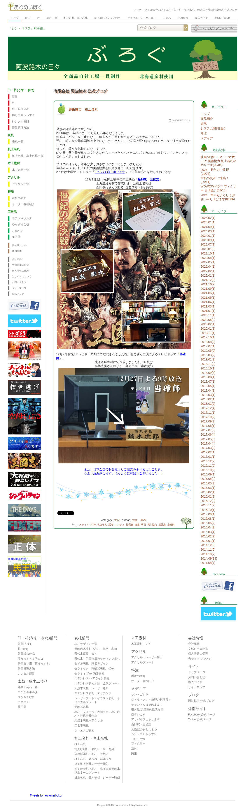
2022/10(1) (208, 253)
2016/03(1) (208, 487)
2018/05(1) (208, 386)
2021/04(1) (208, 302)
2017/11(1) (208, 412)
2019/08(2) (208, 342)
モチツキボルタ (22, 218)
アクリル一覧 (20, 183)
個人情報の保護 (20, 270)
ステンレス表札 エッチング (92, 693)
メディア (84, 524)
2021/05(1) (208, 297)
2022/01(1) (208, 275)
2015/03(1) (208, 532)
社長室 (129, 524)
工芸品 (167, 17)
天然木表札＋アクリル (88, 720)
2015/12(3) (208, 501)
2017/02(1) (208, 452)
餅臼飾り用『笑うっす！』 (35, 663)
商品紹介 (207, 118)
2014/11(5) (208, 549)
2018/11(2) (208, 364)
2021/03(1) (208, 306)
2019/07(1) (208, 346)
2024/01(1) (208, 235)
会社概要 (17, 259)
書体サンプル (19, 245)
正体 (134, 748)
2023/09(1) (208, 240)
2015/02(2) (208, 536)
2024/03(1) (208, 231)
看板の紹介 (19, 198)
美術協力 (152, 524)
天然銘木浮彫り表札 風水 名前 (95, 648)
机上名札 (102, 524)
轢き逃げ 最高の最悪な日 (147, 709)
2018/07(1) (208, 381)
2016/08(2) (208, 478)
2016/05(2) (208, 483)
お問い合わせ (222, 17)
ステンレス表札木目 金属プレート (97, 683)
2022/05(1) (208, 262)
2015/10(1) (208, 510)
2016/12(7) (208, 461)
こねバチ (17, 230)
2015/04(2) (208, 527)
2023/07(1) (208, 244)
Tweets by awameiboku (46, 795)
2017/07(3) (208, 430)
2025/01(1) (208, 222)
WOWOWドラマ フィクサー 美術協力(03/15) (218, 188)
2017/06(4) (208, 434)
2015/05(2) (208, 523)
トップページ (196, 672)
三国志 (162, 524)
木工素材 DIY (140, 643)
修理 (204, 133)
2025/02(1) (208, 218)
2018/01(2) (208, 403)
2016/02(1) (208, 492)
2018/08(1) (208, 377)
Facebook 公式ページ (201, 714)
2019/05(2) (208, 350)
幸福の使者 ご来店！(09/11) (215, 180)
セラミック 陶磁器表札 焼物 (94, 668)
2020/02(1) (208, 324)
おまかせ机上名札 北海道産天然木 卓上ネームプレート (98, 770)
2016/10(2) (208, 470)
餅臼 (27, 17)
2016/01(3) (208, 496)
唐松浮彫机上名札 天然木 (91, 754)
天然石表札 (81, 706)
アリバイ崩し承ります (110, 172)
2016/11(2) (208, 465)
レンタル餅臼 (20, 121)
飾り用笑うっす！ (23, 115)
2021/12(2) (208, 280)
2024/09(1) (208, 227)
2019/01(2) (208, 359)
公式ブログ (18, 293)
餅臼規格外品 (20, 109)
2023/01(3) (208, 249)
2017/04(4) (208, 443)
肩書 (137, 524)
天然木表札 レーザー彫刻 (91, 688)
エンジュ (119, 524)
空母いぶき (138, 714)
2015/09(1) (208, 514)
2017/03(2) (208, 448)
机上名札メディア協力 (107, 17)
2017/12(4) (208, 408)
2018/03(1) (208, 395)
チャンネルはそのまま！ (147, 704)
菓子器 (16, 236)
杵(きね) (23, 648)
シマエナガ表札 (84, 730)
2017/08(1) (208, 425)
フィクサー (138, 743)
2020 (93, 524)
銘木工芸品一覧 (28, 687)
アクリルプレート (142, 662)
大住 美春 (139, 520)
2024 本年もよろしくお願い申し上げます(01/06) (218, 197)
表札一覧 (52, 17)
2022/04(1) (208, 266)
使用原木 (183, 17)
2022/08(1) (208, 258)
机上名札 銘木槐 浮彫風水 (92, 759)
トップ (15, 17)
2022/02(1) (208, 271)
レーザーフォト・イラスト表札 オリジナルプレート (97, 700)
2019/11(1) (208, 333)
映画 (143, 524)
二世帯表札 (81, 725)
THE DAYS (138, 739)
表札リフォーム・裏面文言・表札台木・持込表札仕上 (97, 713)
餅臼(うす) (24, 643)
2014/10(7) (208, 554)
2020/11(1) (208, 315)
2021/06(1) (208, 293)
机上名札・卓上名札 (76, 17)
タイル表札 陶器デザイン (91, 663)
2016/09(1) (208, 474)
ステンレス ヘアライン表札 (91, 678)
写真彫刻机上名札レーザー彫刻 (94, 749)
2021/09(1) (208, 288)
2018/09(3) (208, 372)
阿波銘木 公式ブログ (201, 700)
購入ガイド (201, 17)
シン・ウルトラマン (144, 734)
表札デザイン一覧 (85, 643)
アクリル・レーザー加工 (141, 17)
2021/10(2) (208, 284)
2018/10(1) (208, 368)
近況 (117, 520)
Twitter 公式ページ (199, 719)
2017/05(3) (208, 439)
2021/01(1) (208, 311)
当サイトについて (21, 276)
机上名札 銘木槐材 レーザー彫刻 (97, 777)
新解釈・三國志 (141, 724)
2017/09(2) (208, 421)
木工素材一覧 (20, 169)
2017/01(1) (208, 456)
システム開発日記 (213, 128)
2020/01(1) (208, 328)
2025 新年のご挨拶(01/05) (215, 171)
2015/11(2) (208, 505)
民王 (134, 753)
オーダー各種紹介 (23, 204)
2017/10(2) (208, 417)
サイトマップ (19, 288)
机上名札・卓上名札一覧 (27, 155)
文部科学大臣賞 (20, 265)
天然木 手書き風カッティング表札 (97, 658)
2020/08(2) (208, 319)
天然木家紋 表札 (85, 653)
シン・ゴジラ (139, 694)
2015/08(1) (208, 518)
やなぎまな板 (20, 224)
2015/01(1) (208, 540)
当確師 (171, 524)
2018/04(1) (208, 390)
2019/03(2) (208, 355)
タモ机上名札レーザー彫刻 (91, 763)
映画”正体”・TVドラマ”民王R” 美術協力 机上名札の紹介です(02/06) (218, 161)
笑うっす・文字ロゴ (30, 658)
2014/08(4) (208, 563)
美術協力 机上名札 (83, 109)
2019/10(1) (208, 337)
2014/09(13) (209, 558)
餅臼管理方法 (20, 127)
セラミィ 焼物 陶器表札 (89, 673)
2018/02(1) (208, 399)
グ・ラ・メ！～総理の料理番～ (151, 699)
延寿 (110, 524)
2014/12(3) (208, 545)
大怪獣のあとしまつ (144, 729)
